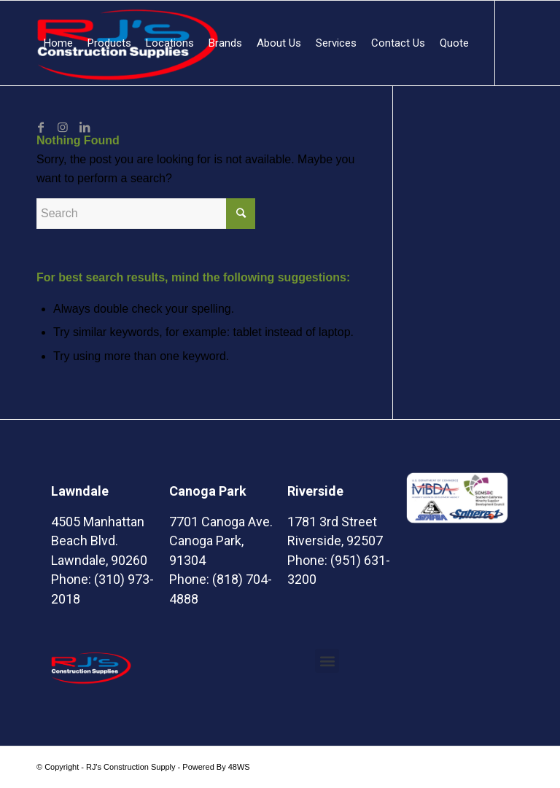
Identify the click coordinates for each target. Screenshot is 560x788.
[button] (327, 661)
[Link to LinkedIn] (85, 127)
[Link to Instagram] (63, 127)
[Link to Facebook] (41, 127)
